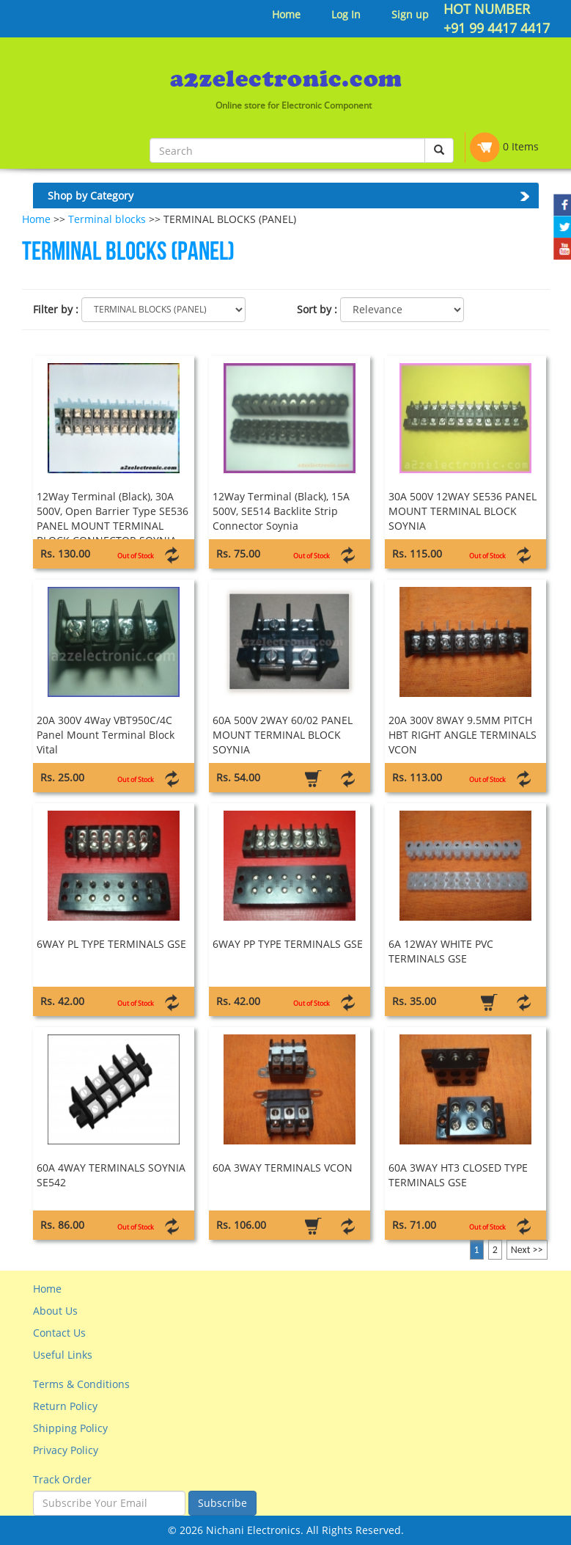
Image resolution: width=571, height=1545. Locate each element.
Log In (346, 14)
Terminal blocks (107, 219)
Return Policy (65, 1406)
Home (286, 14)
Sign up (410, 14)
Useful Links (62, 1355)
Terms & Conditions (81, 1384)
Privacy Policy (65, 1450)
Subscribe (222, 1503)
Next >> (527, 1249)
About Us (55, 1311)
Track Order (62, 1479)
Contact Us (59, 1333)
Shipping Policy (70, 1428)
